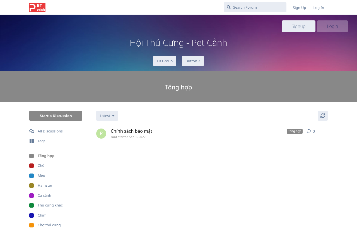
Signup (299, 26)
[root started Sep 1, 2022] (101, 134)
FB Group (165, 60)
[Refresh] (323, 116)
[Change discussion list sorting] (107, 116)
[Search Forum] (255, 7)
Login (332, 26)
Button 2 (192, 60)
